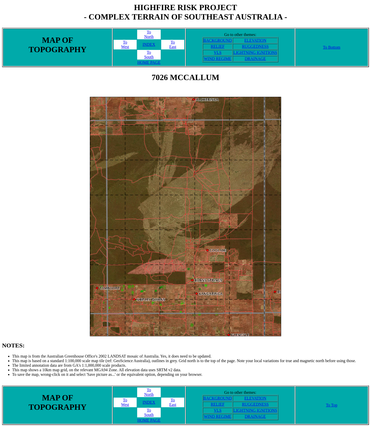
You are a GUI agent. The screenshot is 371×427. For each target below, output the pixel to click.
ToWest (125, 44)
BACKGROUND (217, 40)
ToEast (172, 44)
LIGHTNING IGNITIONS (255, 52)
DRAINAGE (255, 59)
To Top (331, 405)
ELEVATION (255, 40)
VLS (217, 52)
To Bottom (331, 47)
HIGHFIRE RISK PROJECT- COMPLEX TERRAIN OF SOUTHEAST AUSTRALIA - (185, 12)
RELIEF (217, 46)
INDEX (148, 44)
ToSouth (149, 54)
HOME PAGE (148, 62)
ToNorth (149, 34)
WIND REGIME (218, 59)
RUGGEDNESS (255, 46)
